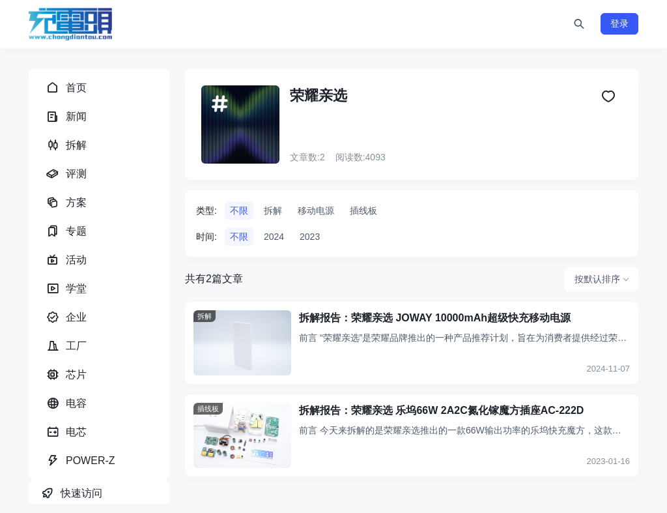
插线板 (363, 210)
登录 (619, 23)
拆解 (273, 210)
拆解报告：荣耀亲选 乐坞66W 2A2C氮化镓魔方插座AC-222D (441, 410)
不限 (239, 210)
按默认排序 (597, 279)
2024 (274, 236)
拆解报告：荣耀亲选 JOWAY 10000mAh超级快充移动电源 (435, 317)
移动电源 (316, 210)
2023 (310, 236)
